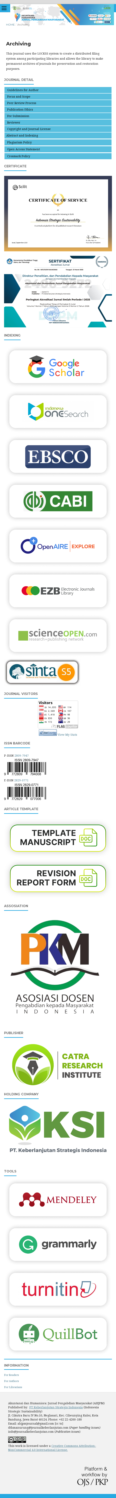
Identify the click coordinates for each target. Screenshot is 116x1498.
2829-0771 (21, 780)
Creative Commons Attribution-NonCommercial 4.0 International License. (52, 1448)
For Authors (11, 1381)
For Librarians (13, 1387)
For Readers (11, 1375)
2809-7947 (21, 755)
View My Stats (67, 735)
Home (10, 24)
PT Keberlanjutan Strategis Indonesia (56, 1407)
